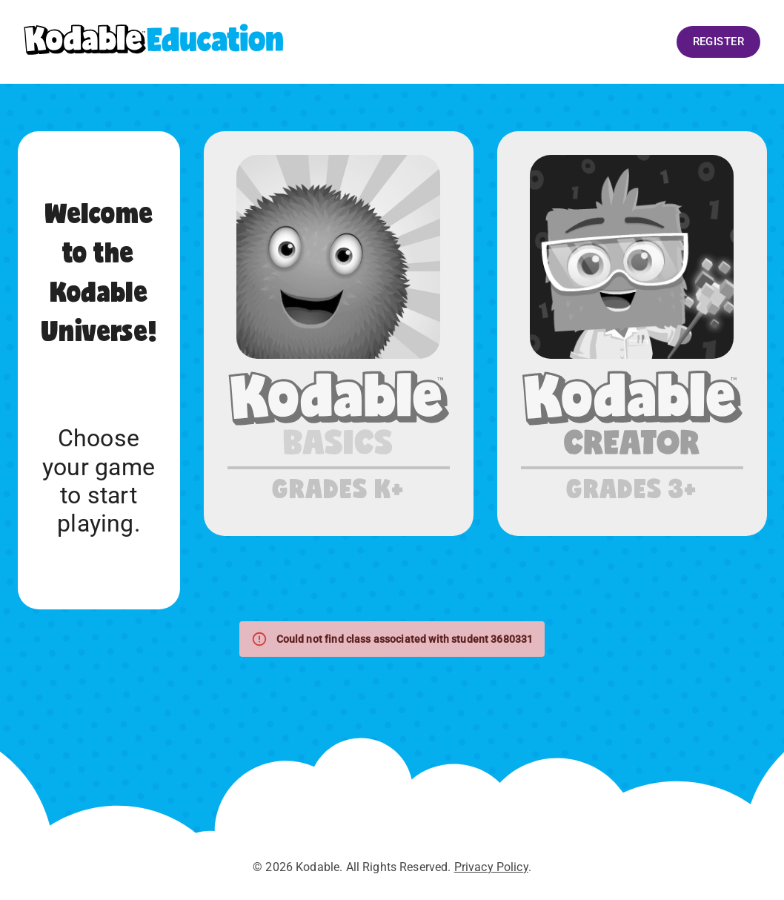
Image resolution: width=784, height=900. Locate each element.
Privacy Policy (491, 867)
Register (718, 41)
